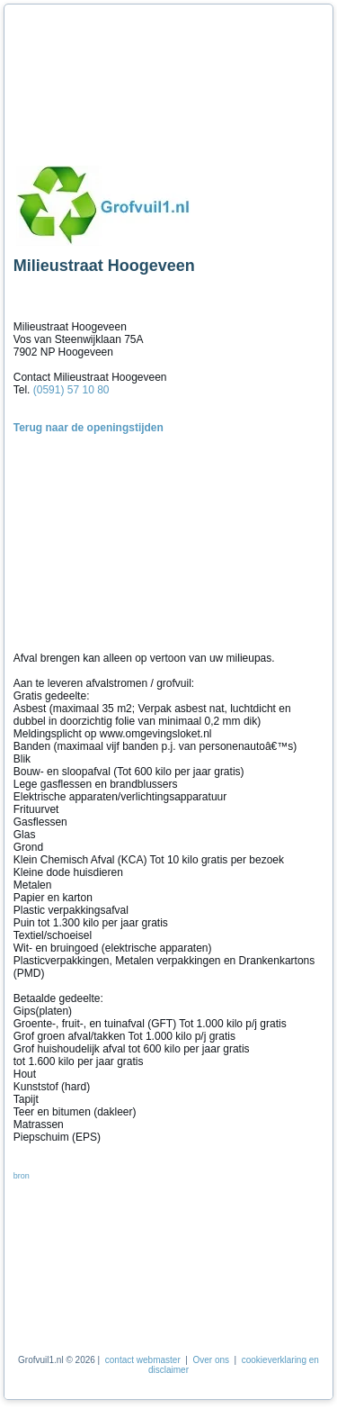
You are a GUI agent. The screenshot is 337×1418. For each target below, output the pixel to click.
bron (21, 1175)
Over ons (210, 1360)
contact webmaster (143, 1360)
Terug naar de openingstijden (88, 427)
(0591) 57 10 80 (71, 390)
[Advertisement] (94, 79)
